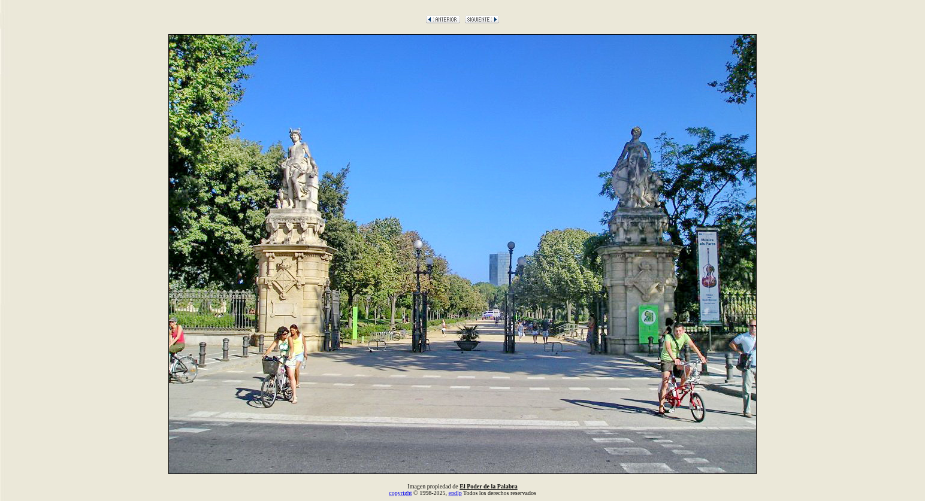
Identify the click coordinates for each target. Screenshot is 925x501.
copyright (400, 493)
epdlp (454, 493)
